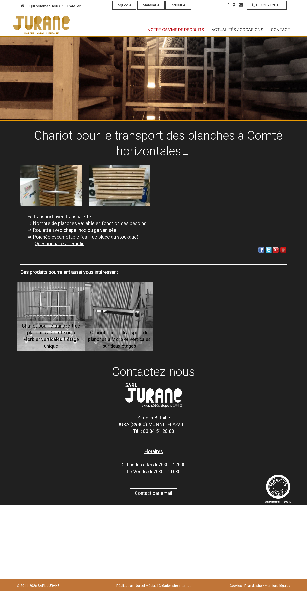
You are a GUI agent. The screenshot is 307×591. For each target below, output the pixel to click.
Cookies (236, 586)
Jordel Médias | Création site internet (163, 586)
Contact (280, 29)
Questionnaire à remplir (59, 243)
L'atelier (74, 6)
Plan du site (253, 586)
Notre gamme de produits (176, 29)
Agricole (124, 5)
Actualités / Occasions (237, 29)
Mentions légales (277, 586)
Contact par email (153, 493)
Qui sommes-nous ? (46, 6)
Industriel (178, 5)
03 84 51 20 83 (267, 5)
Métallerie (150, 5)
